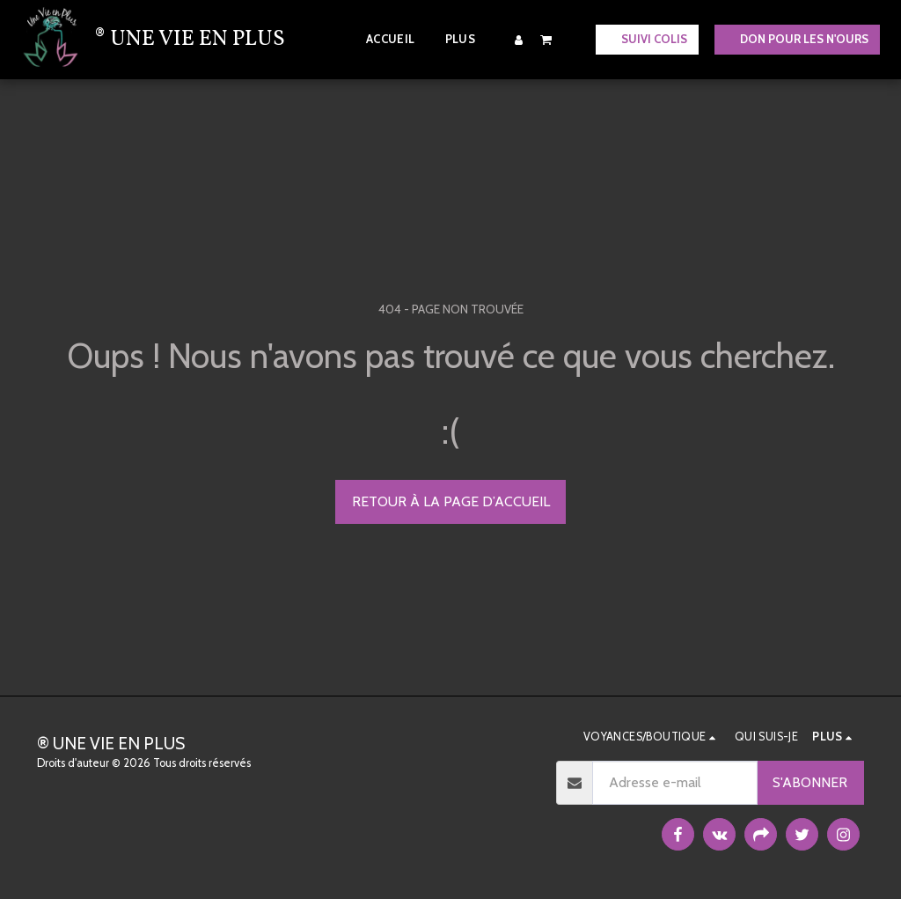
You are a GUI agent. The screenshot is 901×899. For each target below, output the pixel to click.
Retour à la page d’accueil (451, 501)
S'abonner (810, 782)
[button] (546, 39)
